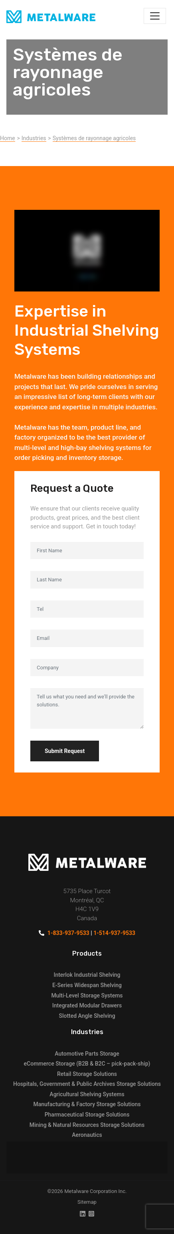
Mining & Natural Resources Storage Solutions (87, 1125)
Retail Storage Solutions (87, 1074)
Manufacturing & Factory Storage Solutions (86, 1104)
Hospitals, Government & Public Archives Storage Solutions (87, 1084)
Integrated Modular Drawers (87, 1005)
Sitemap (87, 1202)
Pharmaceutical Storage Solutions (87, 1114)
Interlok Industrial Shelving (86, 975)
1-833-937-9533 (68, 933)
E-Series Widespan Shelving (87, 985)
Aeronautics (87, 1135)
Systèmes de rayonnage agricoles (94, 138)
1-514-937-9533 (114, 933)
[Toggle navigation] (155, 16)
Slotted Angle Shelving (87, 1016)
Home (7, 138)
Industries (34, 138)
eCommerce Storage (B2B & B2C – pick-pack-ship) (87, 1063)
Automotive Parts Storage (87, 1053)
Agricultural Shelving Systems (86, 1094)
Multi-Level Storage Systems (87, 995)
